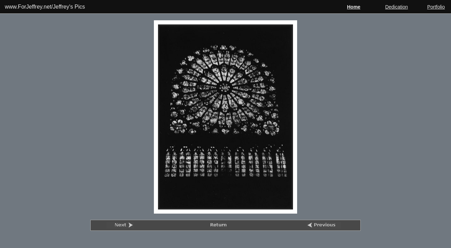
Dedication (396, 7)
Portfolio (436, 7)
